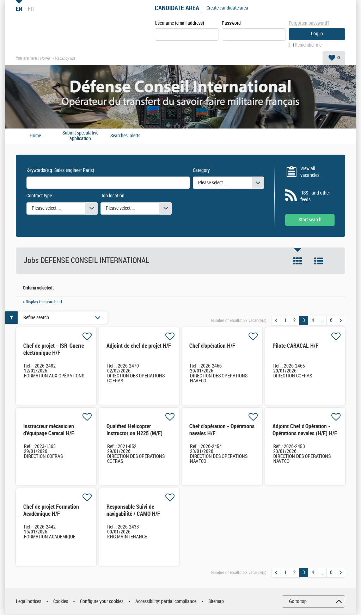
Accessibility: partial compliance (165, 602)
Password (231, 23)
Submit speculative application (80, 136)
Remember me (308, 45)
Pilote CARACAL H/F (295, 346)
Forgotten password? (309, 23)
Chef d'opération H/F (212, 346)
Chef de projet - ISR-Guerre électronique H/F (53, 350)
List (318, 261)
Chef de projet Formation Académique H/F (51, 511)
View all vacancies (309, 172)
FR (31, 9)
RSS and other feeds (315, 196)
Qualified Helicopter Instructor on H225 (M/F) (134, 430)
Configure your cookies (101, 602)
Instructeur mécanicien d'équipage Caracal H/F (48, 430)
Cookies (60, 602)
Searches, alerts (125, 136)
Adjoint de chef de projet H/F (138, 346)
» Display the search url (42, 302)
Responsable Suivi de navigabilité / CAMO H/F (133, 511)
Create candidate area (227, 8)
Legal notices (28, 602)
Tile (297, 261)
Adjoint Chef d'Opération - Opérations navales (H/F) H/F (305, 430)
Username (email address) (179, 23)
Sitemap (216, 602)
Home (44, 58)
